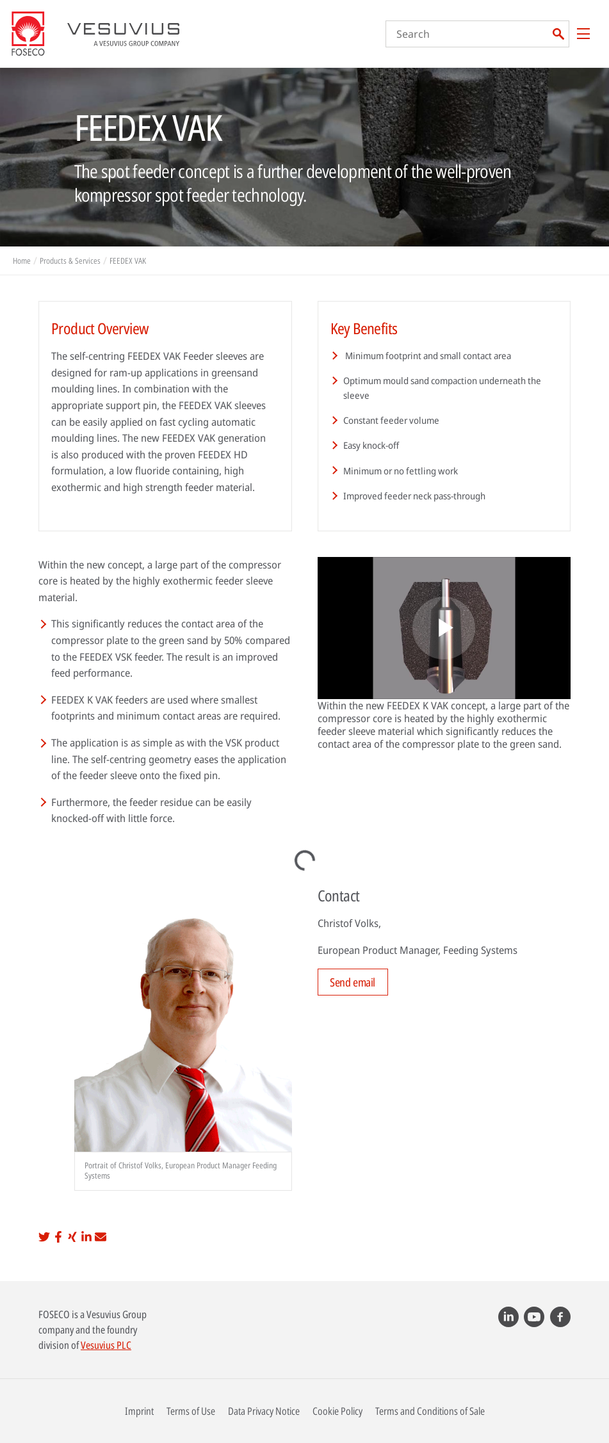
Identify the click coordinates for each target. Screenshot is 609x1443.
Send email (352, 982)
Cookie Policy (337, 1411)
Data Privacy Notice (264, 1411)
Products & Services (70, 260)
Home (22, 260)
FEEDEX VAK (128, 260)
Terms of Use (190, 1411)
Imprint (139, 1411)
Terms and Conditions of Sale (430, 1411)
